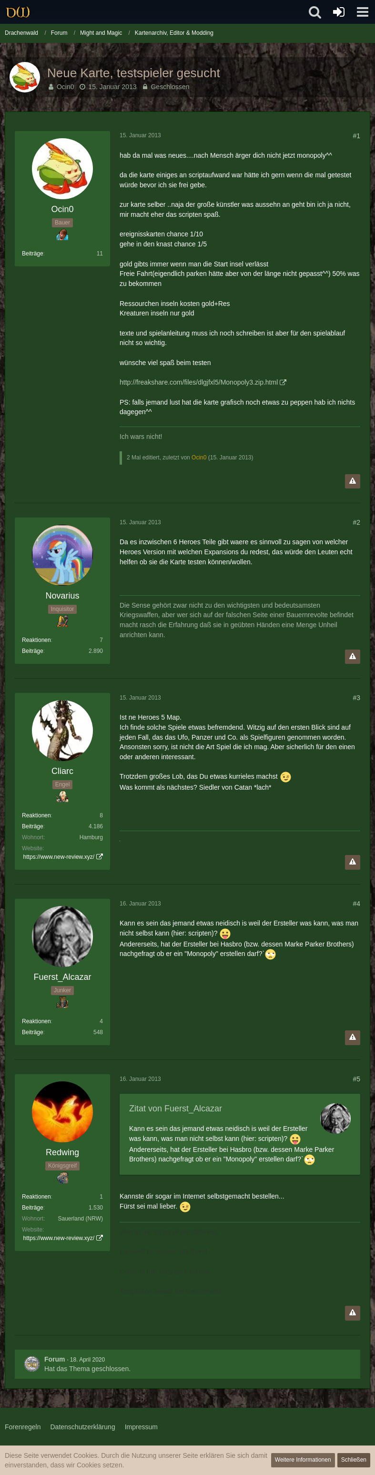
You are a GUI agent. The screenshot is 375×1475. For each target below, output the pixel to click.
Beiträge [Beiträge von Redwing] (32, 1207)
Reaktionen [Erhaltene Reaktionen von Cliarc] (36, 815)
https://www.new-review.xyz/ (58, 857)
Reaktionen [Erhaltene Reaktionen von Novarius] (36, 640)
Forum (54, 1359)
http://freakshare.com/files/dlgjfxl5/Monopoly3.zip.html (199, 382)
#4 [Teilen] (356, 903)
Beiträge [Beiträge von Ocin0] (32, 253)
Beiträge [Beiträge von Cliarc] (32, 826)
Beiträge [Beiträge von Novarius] (32, 651)
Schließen (353, 1459)
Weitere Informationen (303, 1459)
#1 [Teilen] (356, 136)
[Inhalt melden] (352, 481)
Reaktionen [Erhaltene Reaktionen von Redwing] (36, 1196)
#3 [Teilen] (356, 698)
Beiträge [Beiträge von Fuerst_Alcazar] (32, 1032)
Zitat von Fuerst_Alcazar (175, 1108)
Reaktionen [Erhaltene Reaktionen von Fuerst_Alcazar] (36, 1021)
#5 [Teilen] (356, 1079)
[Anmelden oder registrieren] (338, 11)
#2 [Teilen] (356, 522)
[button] (362, 11)
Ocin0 (65, 87)
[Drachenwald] (18, 11)
